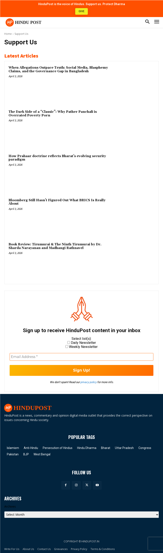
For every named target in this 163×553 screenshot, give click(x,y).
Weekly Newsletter (81, 347)
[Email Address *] (81, 357)
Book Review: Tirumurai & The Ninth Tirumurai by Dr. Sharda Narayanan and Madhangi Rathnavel (55, 246)
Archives (10, 506)
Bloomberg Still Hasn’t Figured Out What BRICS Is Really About (57, 202)
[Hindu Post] (22, 22)
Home (8, 34)
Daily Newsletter (81, 343)
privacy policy (88, 382)
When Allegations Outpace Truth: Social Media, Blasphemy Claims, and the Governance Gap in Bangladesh (58, 69)
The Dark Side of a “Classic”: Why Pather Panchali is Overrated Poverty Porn (53, 113)
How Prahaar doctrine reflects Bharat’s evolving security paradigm (57, 158)
